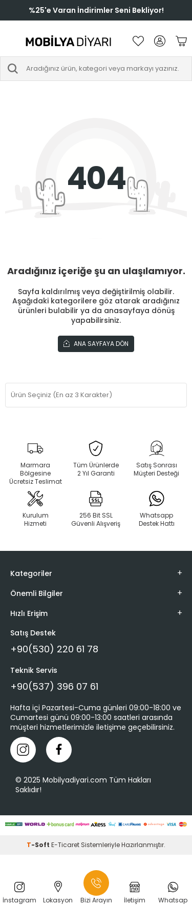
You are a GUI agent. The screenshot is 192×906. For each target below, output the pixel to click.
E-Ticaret (65, 844)
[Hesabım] (159, 41)
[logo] (69, 41)
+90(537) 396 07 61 (54, 687)
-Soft (39, 844)
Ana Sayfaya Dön (96, 343)
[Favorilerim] (138, 41)
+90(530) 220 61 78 (54, 649)
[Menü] (10, 41)
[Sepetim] (181, 41)
